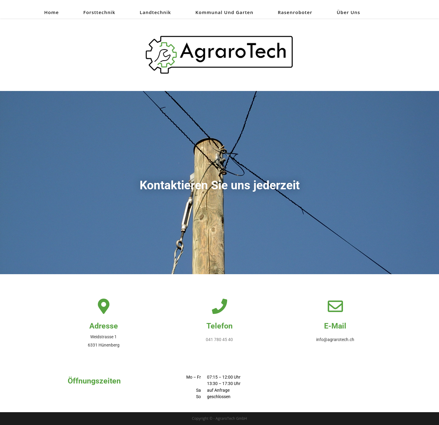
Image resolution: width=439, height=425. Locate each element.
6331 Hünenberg (104, 345)
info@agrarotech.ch (335, 339)
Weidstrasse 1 (103, 336)
